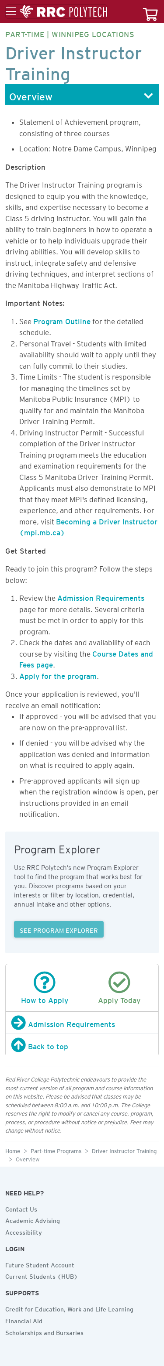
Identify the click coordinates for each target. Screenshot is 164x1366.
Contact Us (21, 1208)
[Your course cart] (150, 11)
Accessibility (23, 1231)
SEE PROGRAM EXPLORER (59, 929)
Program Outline (62, 319)
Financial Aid (23, 1320)
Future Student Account (39, 1264)
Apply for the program (58, 674)
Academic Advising (32, 1219)
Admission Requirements (100, 596)
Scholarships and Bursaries (44, 1331)
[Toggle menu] (56, 11)
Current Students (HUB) (41, 1275)
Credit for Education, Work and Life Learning (69, 1308)
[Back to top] (82, 1045)
